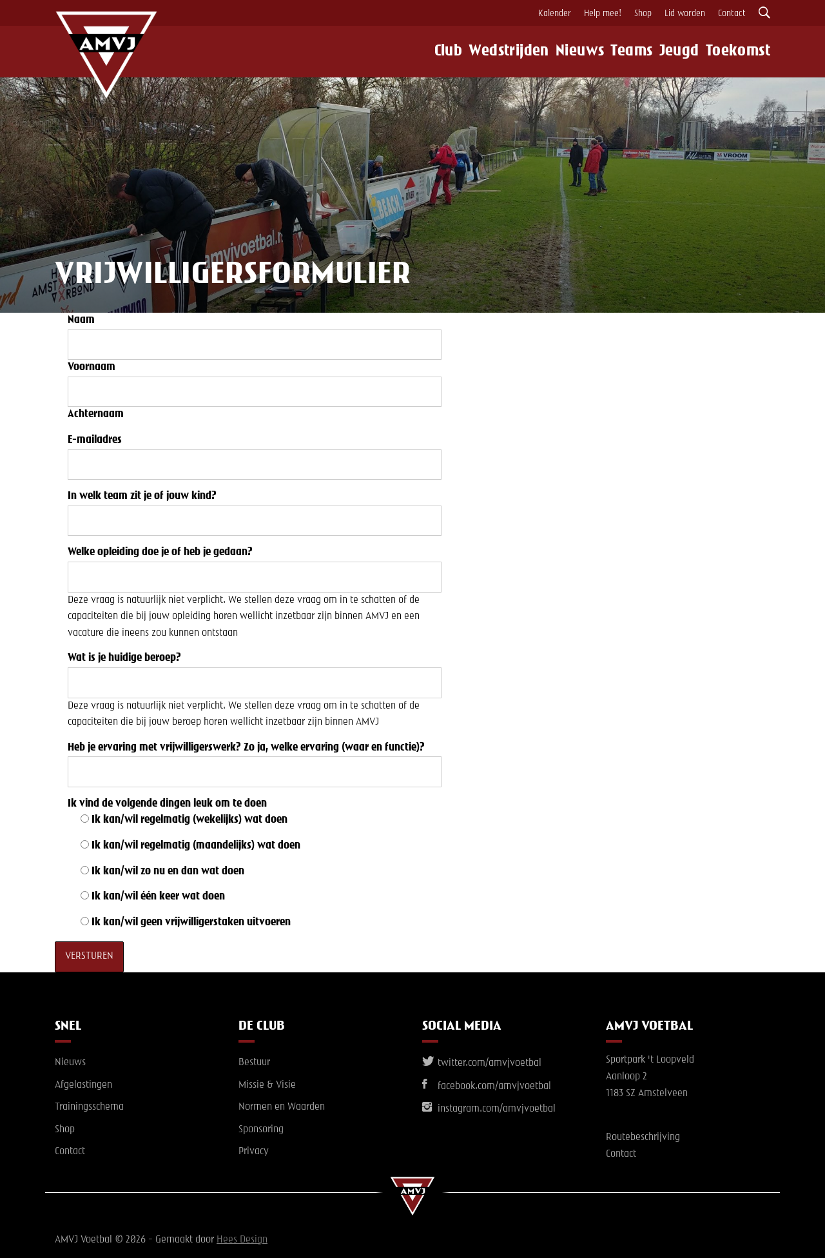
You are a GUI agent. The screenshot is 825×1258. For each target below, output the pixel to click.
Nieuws (568, 51)
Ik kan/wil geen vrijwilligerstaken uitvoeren (191, 923)
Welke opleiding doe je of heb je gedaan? (160, 552)
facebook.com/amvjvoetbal (486, 1086)
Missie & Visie (267, 1085)
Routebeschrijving (643, 1137)
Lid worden (685, 13)
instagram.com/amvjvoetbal (489, 1109)
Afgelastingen (83, 1085)
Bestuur (254, 1062)
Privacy (253, 1151)
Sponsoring (261, 1130)
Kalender (554, 13)
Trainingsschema (89, 1107)
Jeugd (681, 51)
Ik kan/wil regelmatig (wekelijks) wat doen (189, 820)
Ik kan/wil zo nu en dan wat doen (168, 872)
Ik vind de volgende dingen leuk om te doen (167, 804)
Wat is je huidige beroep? (124, 658)
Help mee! (602, 13)
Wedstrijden (496, 51)
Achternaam (96, 414)
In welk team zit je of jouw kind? (142, 496)
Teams (627, 51)
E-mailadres (95, 440)
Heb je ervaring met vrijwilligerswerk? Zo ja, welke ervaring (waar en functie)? (246, 748)
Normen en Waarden (281, 1107)
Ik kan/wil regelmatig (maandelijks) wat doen (196, 846)
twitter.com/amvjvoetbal (481, 1063)
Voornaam (91, 367)
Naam (81, 320)
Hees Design (242, 1240)
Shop (643, 13)
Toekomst (743, 51)
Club (431, 51)
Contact (732, 13)
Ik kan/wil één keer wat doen (158, 897)
